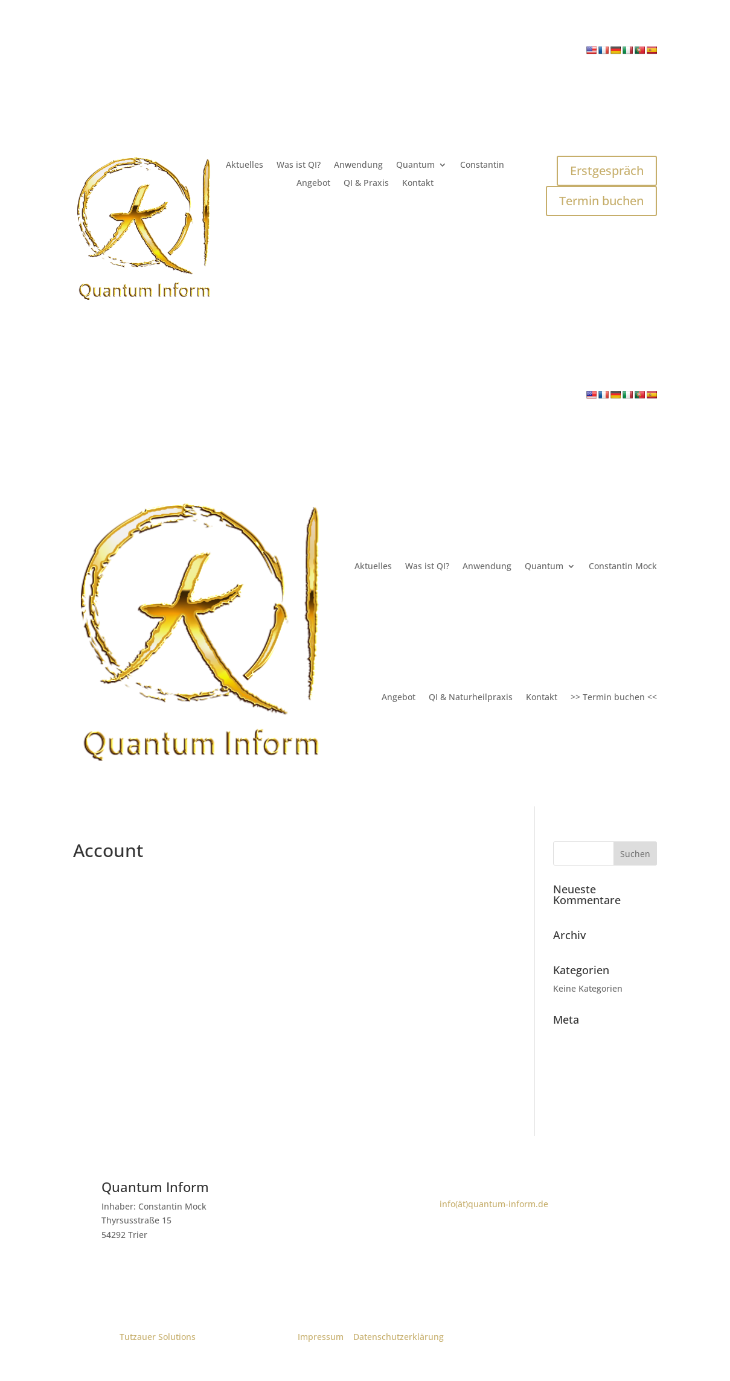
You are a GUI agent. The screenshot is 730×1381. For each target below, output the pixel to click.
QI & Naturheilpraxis (471, 697)
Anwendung (358, 165)
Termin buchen (601, 201)
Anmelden (574, 1038)
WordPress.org (584, 1093)
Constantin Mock (623, 566)
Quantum (415, 165)
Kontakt (418, 183)
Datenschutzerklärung (398, 1336)
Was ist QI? (299, 165)
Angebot (313, 183)
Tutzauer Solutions (158, 1336)
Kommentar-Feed (589, 1075)
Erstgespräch (607, 170)
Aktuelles (244, 165)
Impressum (321, 1336)
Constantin (482, 165)
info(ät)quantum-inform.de (494, 1204)
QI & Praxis (366, 183)
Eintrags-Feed (581, 1056)
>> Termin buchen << (614, 697)
